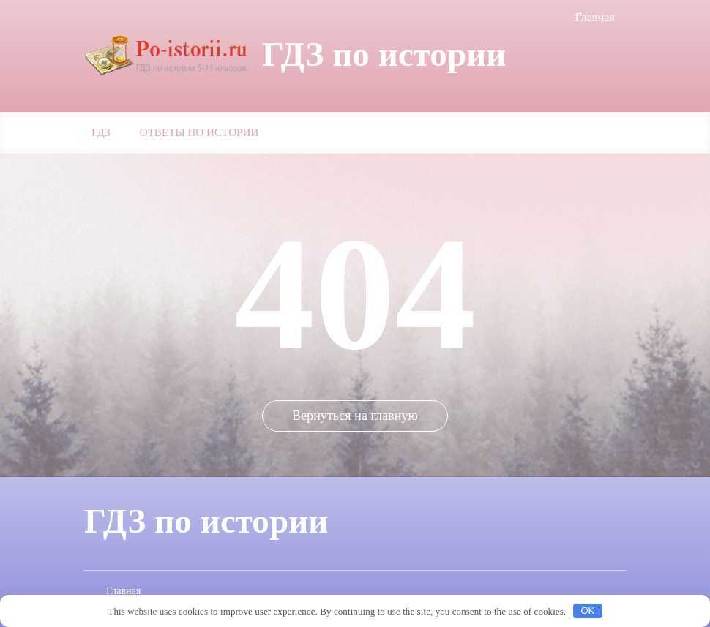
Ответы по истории (199, 132)
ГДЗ (101, 132)
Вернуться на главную (355, 415)
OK (587, 610)
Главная (595, 17)
